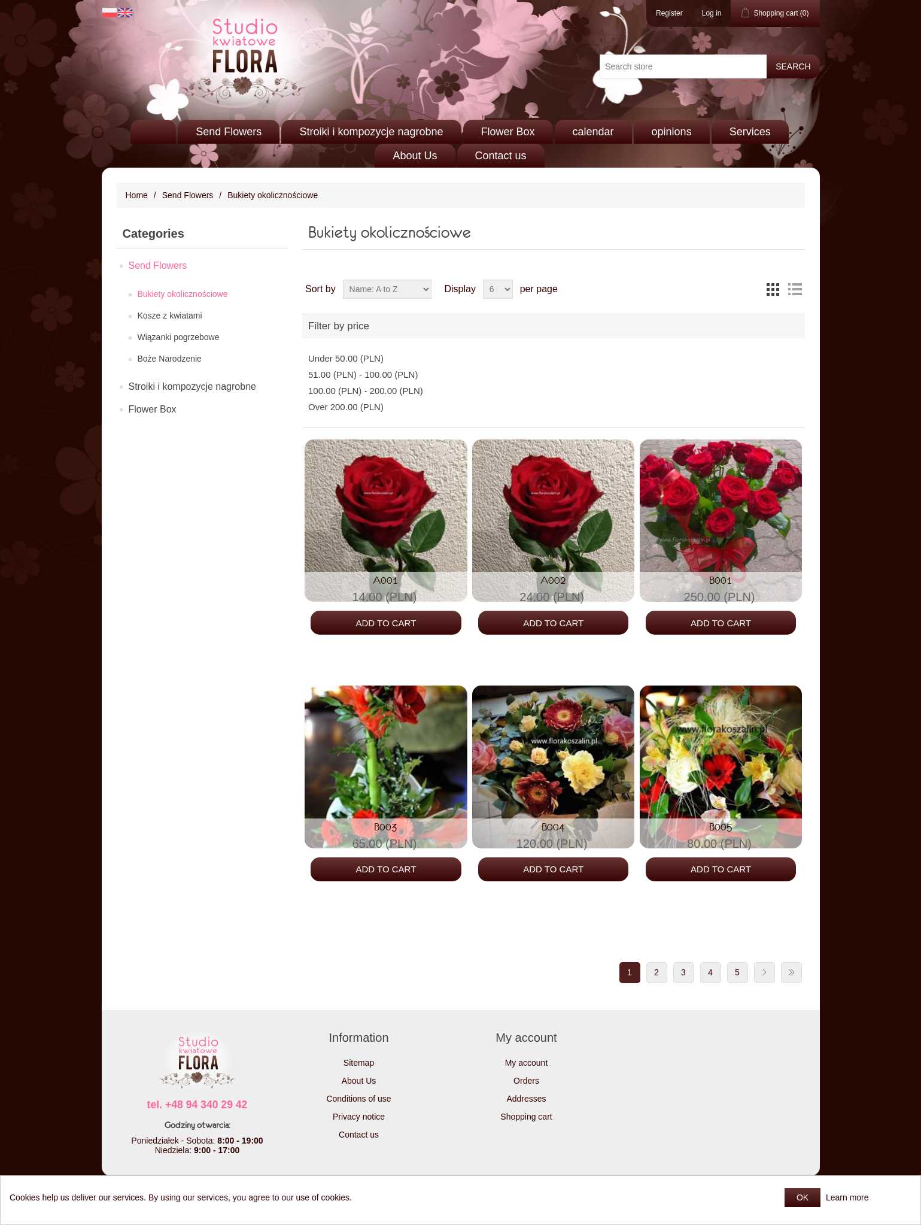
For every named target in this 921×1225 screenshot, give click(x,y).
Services (750, 132)
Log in (712, 13)
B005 (720, 827)
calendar (593, 132)
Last (791, 972)
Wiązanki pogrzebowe (179, 337)
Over (346, 407)
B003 (385, 827)
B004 (553, 827)
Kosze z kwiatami (170, 315)
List (795, 289)
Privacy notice (359, 1116)
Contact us (501, 156)
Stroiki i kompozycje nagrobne (371, 132)
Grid (773, 289)
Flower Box (508, 132)
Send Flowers (229, 132)
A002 (553, 580)
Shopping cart (526, 1116)
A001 (386, 580)
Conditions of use (358, 1098)
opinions (672, 132)
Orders (526, 1080)
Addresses (526, 1098)
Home (137, 195)
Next (764, 972)
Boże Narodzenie (170, 358)
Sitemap (359, 1063)
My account (526, 1063)
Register (669, 13)
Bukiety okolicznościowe (183, 294)
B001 (720, 580)
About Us (415, 156)
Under (346, 358)
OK (802, 1197)
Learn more (847, 1197)
